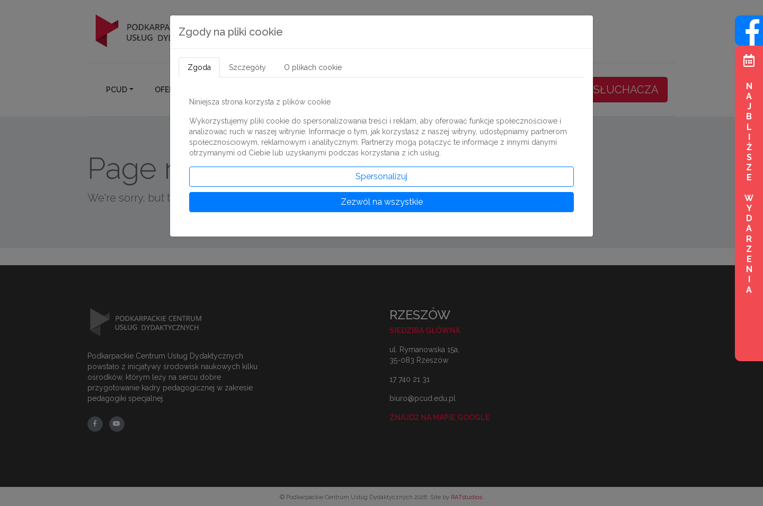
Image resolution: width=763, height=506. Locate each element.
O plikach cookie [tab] (313, 67)
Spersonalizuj (381, 176)
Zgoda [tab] (199, 67)
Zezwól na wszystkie (382, 202)
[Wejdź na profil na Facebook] (749, 40)
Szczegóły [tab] (247, 67)
